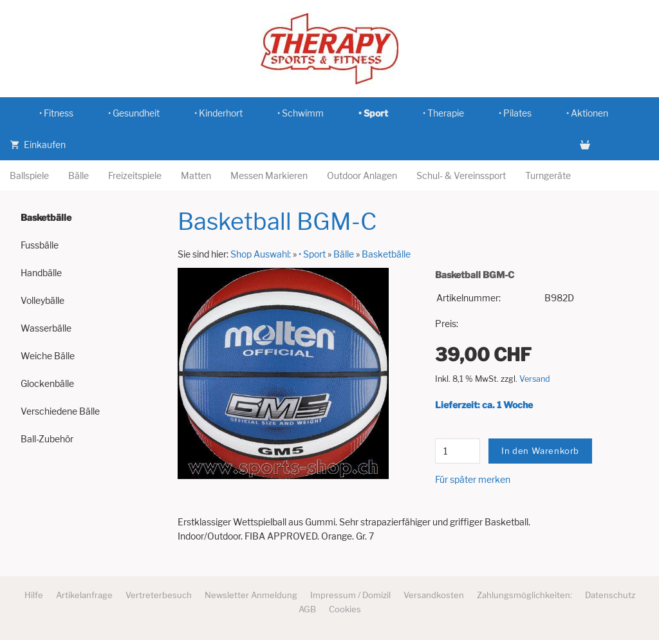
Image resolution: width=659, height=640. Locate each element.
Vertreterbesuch (158, 595)
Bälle (343, 254)
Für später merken (472, 479)
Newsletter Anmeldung (251, 595)
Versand (534, 379)
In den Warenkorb (540, 451)
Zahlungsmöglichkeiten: (524, 595)
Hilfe (33, 595)
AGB (307, 609)
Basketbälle (386, 254)
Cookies (345, 609)
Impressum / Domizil (350, 595)
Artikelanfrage (84, 595)
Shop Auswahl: (260, 254)
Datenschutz (610, 595)
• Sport (312, 254)
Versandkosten (434, 595)
